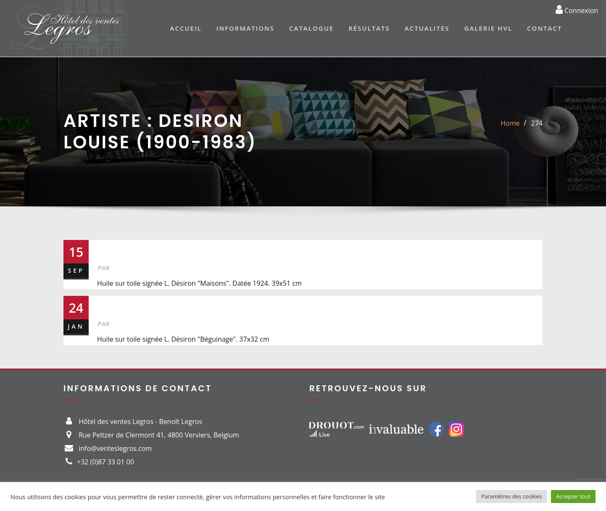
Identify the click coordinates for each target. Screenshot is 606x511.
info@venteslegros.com (115, 448)
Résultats (369, 28)
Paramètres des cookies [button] (511, 496)
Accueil (186, 28)
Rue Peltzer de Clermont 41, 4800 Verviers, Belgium (159, 435)
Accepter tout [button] (573, 496)
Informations (245, 28)
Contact (544, 28)
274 (537, 123)
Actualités (427, 28)
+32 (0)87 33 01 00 (105, 461)
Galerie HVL (488, 28)
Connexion (577, 9)
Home (510, 123)
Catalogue (311, 28)
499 (111, 304)
